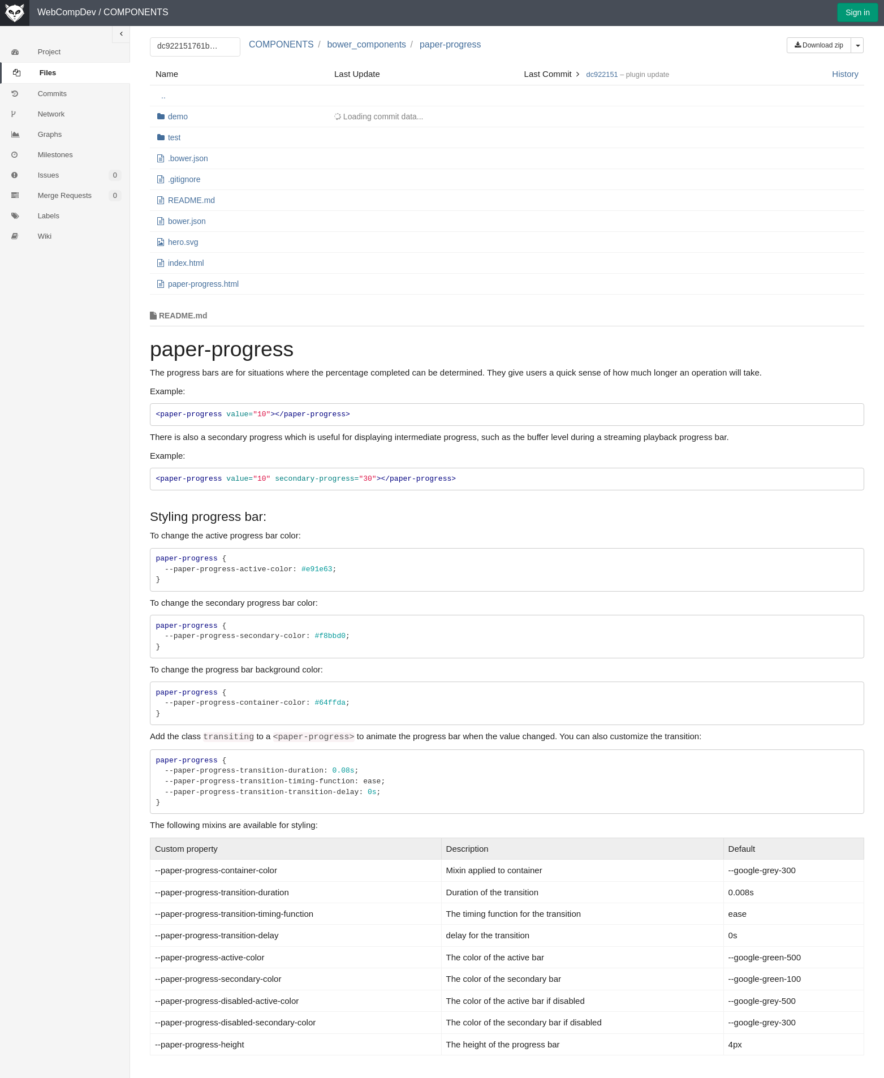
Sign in (858, 12)
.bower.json (188, 158)
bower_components (366, 44)
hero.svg (183, 242)
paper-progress (450, 44)
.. (163, 95)
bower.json (187, 221)
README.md (191, 200)
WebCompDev (66, 12)
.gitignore (184, 179)
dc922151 (602, 74)
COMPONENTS (136, 12)
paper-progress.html (203, 283)
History (845, 74)
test (174, 137)
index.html (186, 263)
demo (178, 116)
